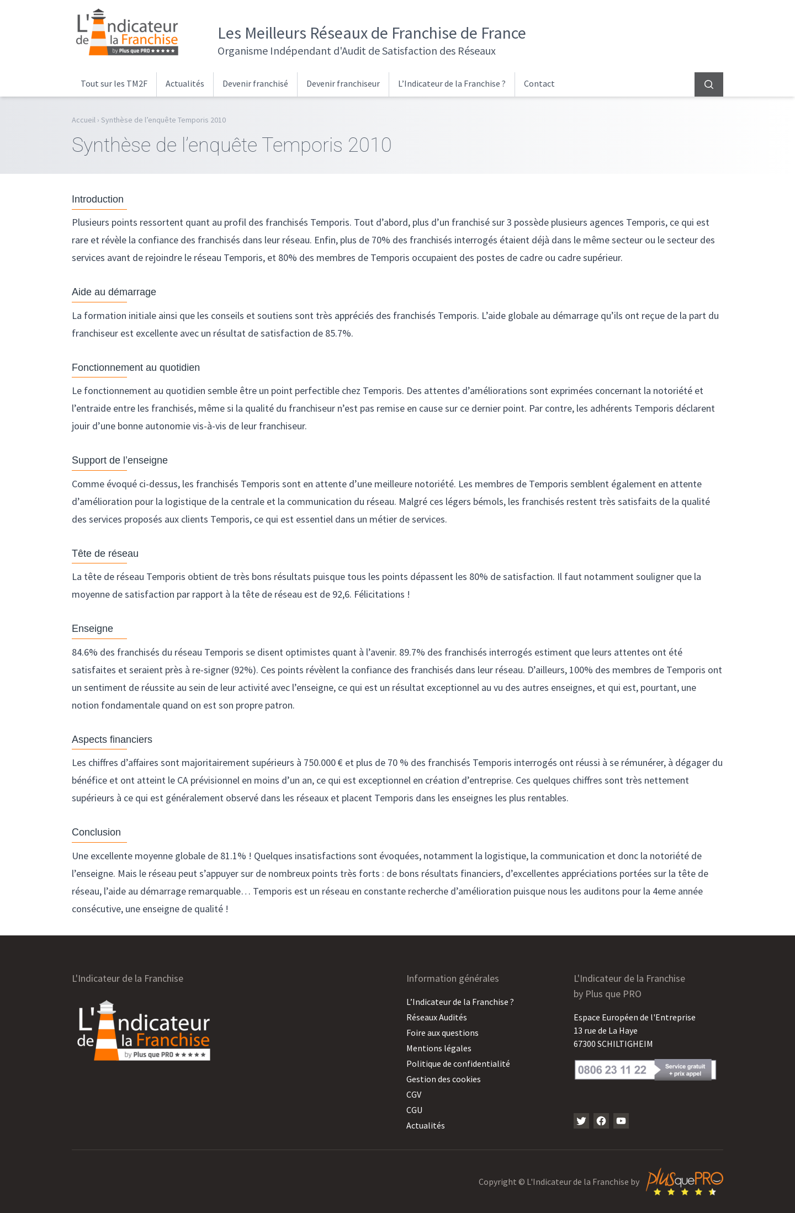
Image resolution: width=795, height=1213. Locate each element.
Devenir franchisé (255, 83)
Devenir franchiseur (343, 83)
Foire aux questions (442, 1032)
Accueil (84, 120)
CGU (414, 1109)
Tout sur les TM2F (114, 83)
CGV (413, 1094)
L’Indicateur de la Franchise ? (452, 83)
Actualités (185, 83)
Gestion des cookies (443, 1078)
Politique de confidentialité (458, 1063)
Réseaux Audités (436, 1017)
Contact (539, 83)
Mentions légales (438, 1048)
